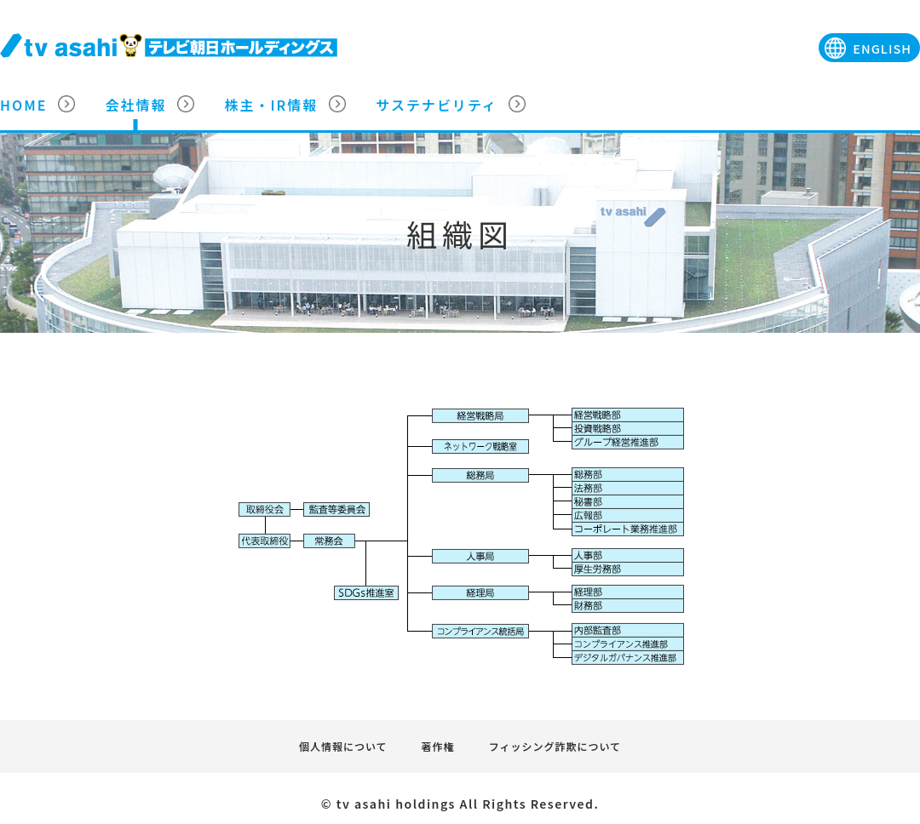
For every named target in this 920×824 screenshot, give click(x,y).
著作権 (438, 746)
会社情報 (135, 104)
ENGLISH (882, 48)
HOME (23, 104)
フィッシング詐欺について (555, 746)
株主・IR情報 (271, 104)
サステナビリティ (436, 104)
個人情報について (343, 746)
